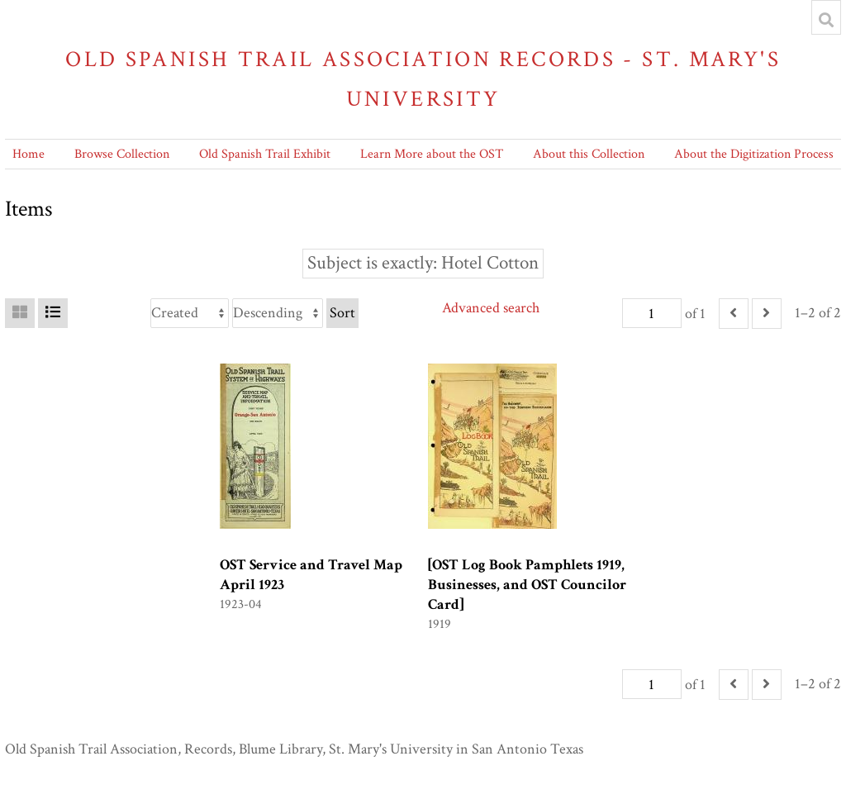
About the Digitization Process (754, 154)
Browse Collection (121, 154)
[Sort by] (189, 313)
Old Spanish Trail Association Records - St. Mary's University (423, 79)
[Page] (652, 313)
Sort (342, 312)
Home (28, 154)
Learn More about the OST (431, 154)
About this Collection (588, 154)
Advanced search (490, 307)
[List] (53, 313)
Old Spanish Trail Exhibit (264, 154)
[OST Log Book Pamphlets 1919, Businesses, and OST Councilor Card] (527, 584)
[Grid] (20, 313)
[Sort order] (277, 313)
